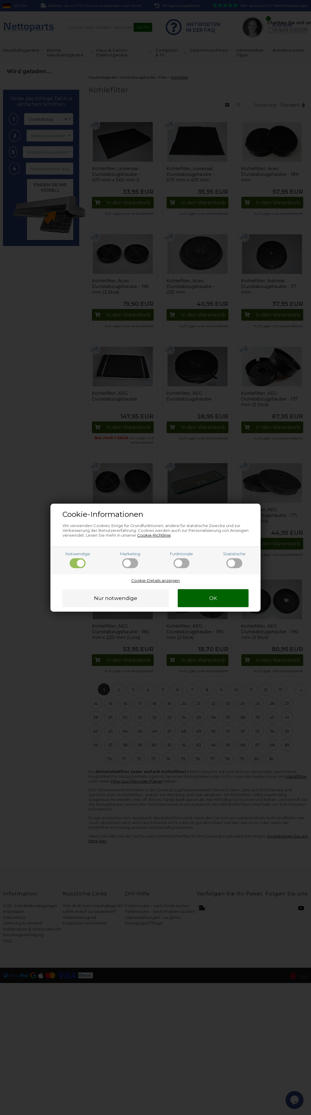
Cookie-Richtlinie (154, 535)
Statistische (234, 559)
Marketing (130, 559)
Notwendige (77, 559)
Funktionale (181, 559)
